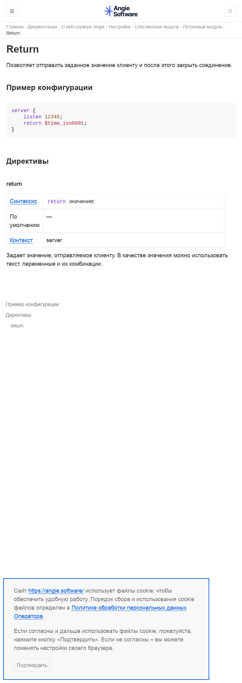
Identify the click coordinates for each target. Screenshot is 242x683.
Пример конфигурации (32, 304)
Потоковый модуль (202, 27)
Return (13, 33)
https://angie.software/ (56, 590)
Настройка (119, 27)
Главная (15, 27)
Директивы (19, 315)
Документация (42, 27)
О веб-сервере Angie (83, 27)
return (17, 325)
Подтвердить (32, 665)
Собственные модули (157, 27)
